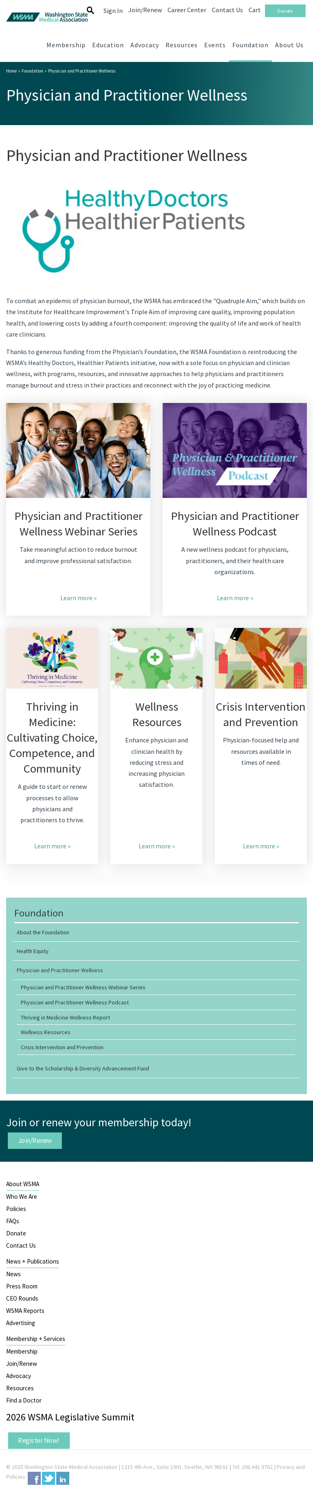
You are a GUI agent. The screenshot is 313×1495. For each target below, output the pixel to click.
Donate (16, 1233)
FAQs (12, 1221)
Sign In (113, 11)
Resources (20, 1388)
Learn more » (78, 598)
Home (11, 71)
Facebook (34, 1478)
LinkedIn (62, 1478)
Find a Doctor (24, 1400)
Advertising (20, 1323)
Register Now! (39, 1440)
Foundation (32, 71)
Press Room (21, 1286)
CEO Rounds (22, 1298)
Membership (21, 1351)
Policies (16, 1209)
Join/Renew (35, 1140)
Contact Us (21, 1245)
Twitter (48, 1478)
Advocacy (18, 1376)
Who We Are (21, 1196)
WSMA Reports (25, 1310)
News (13, 1274)
